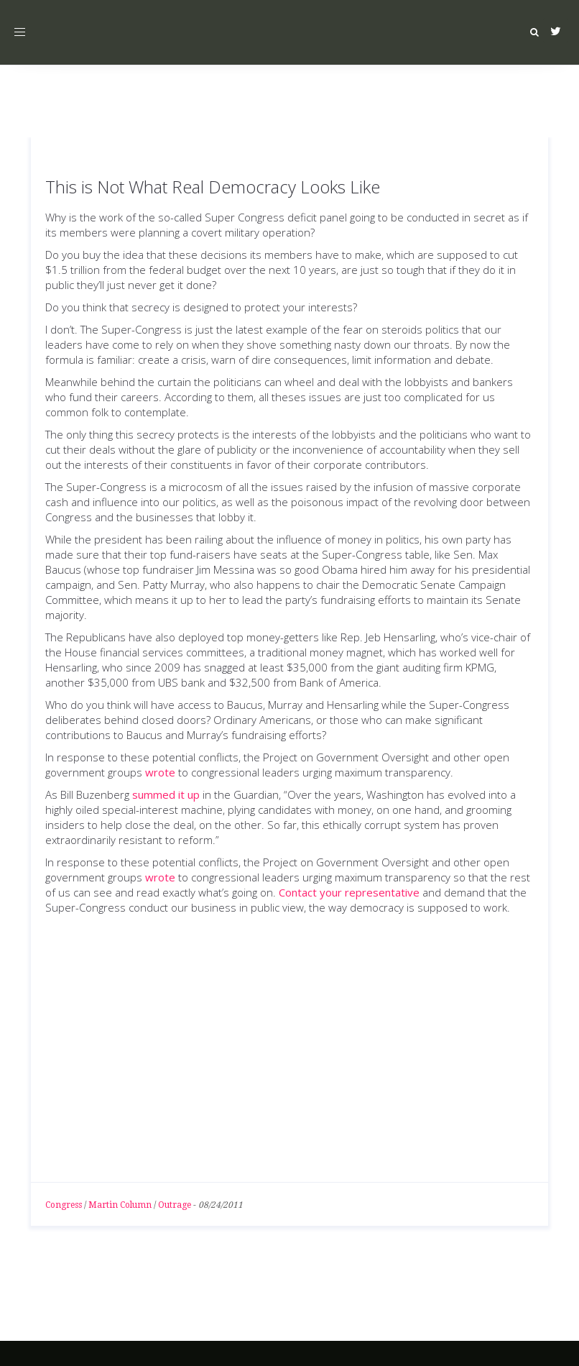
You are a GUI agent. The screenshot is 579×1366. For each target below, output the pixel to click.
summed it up (166, 794)
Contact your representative (349, 892)
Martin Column (120, 1205)
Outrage (174, 1205)
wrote (160, 772)
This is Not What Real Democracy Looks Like (212, 186)
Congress (63, 1205)
